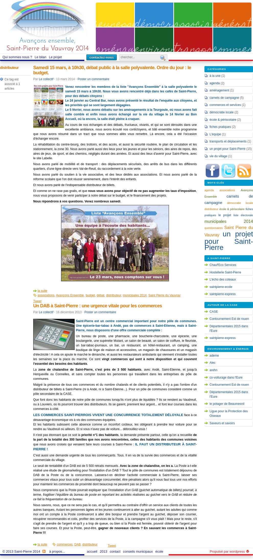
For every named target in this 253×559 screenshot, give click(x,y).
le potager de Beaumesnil (227, 404)
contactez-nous (101, 57)
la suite (42, 291)
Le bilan (41, 57)
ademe (214, 355)
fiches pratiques (220, 127)
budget (90, 295)
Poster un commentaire (93, 79)
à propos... (57, 551)
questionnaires (213, 227)
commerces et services (225, 105)
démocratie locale (222, 112)
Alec (212, 362)
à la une (215, 76)
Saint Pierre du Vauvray (164, 295)
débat (100, 295)
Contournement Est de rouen (229, 319)
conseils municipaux (138, 551)
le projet (224, 215)
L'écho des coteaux (223, 279)
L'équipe (215, 134)
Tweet (37, 301)
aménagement (219, 90)
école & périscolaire (223, 119)
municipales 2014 (134, 295)
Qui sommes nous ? (18, 57)
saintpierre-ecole (221, 287)
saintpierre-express (223, 294)
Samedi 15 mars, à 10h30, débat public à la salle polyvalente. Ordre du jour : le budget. (112, 70)
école (159, 551)
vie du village (218, 156)
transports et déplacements (228, 141)
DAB (77, 544)
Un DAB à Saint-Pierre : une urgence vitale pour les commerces (97, 305)
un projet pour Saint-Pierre (228, 149)
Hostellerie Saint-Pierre (225, 272)
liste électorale (243, 215)
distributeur (113, 295)
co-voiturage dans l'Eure (226, 377)
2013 (104, 551)
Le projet (56, 57)
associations (46, 295)
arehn (213, 370)
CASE (214, 311)
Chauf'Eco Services (223, 265)
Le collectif (46, 79)
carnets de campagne (224, 98)
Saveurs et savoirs (222, 423)
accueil (92, 551)
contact (115, 551)
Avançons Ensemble (70, 295)
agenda (215, 83)
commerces (65, 544)
